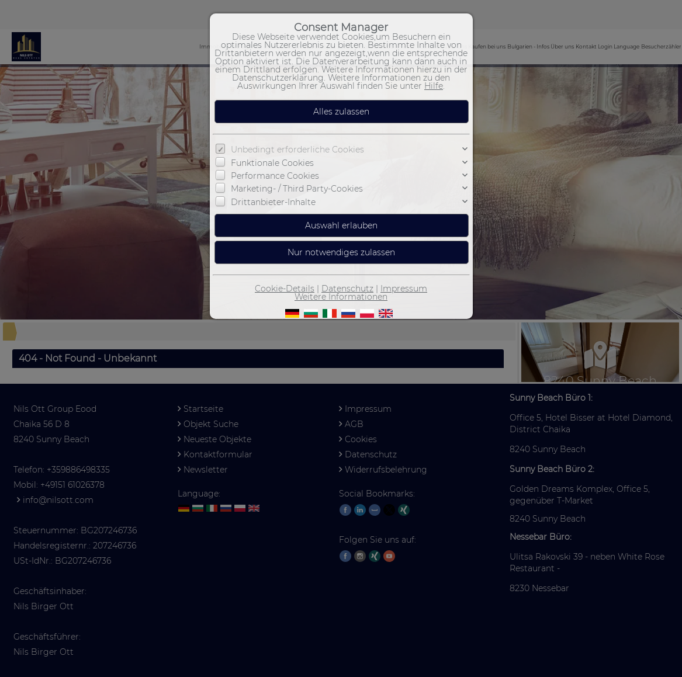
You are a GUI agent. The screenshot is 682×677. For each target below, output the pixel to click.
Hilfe (433, 86)
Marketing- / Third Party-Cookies (297, 188)
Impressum (403, 288)
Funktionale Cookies (272, 162)
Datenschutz (347, 288)
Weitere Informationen (341, 296)
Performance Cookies (275, 176)
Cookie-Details (284, 288)
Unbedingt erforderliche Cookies (297, 149)
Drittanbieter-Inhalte (273, 202)
